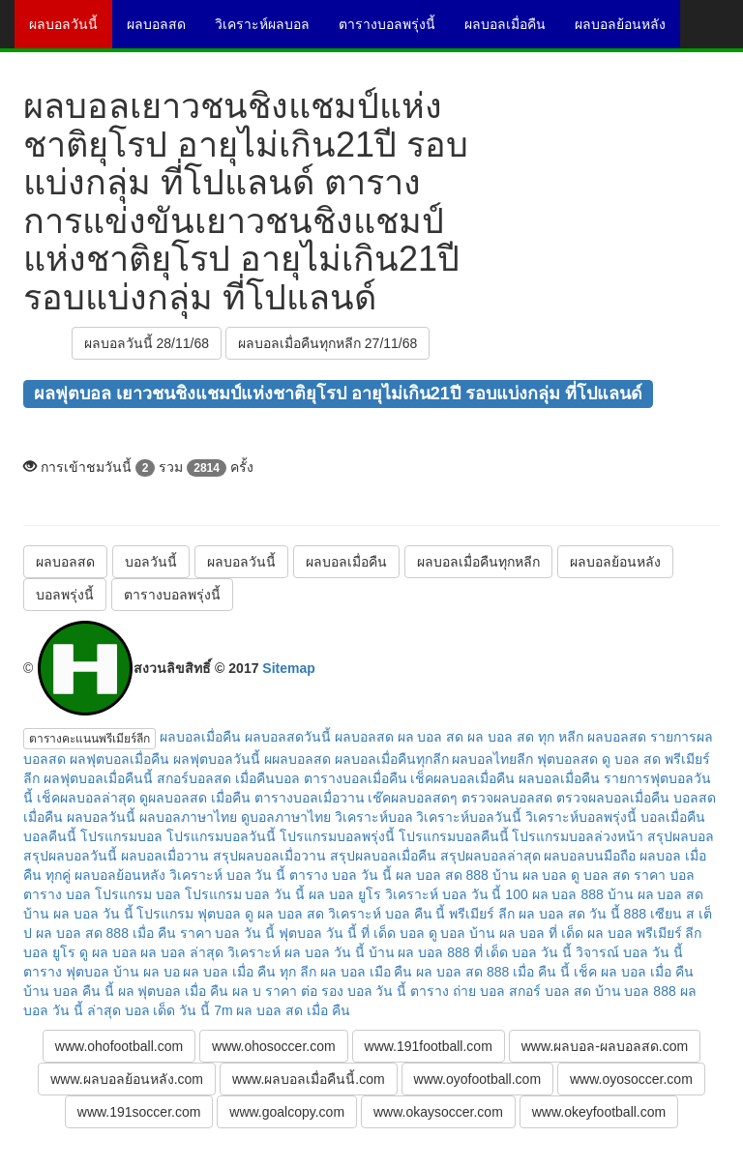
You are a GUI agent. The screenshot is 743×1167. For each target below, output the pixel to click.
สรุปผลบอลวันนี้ (70, 855)
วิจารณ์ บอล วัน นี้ (629, 952)
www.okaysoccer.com (438, 1112)
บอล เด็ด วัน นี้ (168, 1010)
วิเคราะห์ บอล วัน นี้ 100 (456, 894)
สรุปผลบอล (680, 836)
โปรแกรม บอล (138, 894)
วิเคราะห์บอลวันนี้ (468, 817)
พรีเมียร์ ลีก (482, 913)
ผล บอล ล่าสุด (181, 952)
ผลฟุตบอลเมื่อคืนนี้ (98, 778)
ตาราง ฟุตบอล (66, 971)
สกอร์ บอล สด (550, 991)
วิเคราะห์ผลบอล (269, 31)
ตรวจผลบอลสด (506, 797)
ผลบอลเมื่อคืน (512, 31)
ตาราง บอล (57, 894)
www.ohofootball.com (119, 1046)
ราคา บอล (664, 875)
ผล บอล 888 (568, 894)
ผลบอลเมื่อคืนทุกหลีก (478, 561)
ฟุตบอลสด (567, 759)
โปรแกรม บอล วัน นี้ (245, 894)
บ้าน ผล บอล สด (656, 894)
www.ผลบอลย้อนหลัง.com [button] (126, 1079)
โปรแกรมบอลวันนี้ (221, 836)
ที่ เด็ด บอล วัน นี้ (523, 952)
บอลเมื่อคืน (672, 817)
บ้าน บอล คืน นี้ (68, 991)
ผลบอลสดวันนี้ (288, 736)
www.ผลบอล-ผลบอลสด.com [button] (604, 1046)
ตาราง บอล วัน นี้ (340, 875)
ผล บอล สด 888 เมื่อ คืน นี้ (493, 971)
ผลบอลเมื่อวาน (165, 855)
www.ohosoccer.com (274, 1046)
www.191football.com (428, 1046)
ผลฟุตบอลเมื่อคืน (119, 759)
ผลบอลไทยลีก (492, 759)
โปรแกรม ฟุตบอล (188, 913)
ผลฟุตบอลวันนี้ (216, 759)
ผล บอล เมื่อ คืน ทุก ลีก (249, 971)
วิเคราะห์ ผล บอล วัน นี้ (296, 952)
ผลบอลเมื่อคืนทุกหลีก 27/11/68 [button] (327, 343)
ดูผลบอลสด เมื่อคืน (195, 797)
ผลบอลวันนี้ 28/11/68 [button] (146, 343)
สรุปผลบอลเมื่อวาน (269, 855)
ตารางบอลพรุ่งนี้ (394, 31)
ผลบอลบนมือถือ (590, 855)
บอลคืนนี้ (49, 836)
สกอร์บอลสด (194, 778)
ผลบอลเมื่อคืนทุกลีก (392, 759)
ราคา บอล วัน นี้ (228, 933)
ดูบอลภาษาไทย (286, 817)
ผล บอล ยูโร (345, 894)
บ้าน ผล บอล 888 (419, 952)
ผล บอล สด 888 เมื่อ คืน (106, 933)
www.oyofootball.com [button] (478, 1079)
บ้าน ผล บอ (146, 971)
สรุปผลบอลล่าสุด (490, 855)
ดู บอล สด (600, 875)
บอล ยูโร (49, 952)
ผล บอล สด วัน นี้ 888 (582, 913)
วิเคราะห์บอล (374, 817)
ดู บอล (447, 933)
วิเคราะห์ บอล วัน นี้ (227, 875)
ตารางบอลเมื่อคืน (355, 778)
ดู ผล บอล (108, 952)
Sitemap (288, 668)
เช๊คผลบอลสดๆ (413, 797)
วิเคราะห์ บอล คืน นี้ (387, 913)
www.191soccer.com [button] (139, 1112)
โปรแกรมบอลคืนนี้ (454, 836)
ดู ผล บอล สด (284, 913)
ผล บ (246, 991)
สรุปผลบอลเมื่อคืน (383, 855)
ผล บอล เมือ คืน (366, 971)
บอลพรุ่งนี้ (65, 594)
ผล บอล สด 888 (442, 875)
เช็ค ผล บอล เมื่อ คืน (634, 971)
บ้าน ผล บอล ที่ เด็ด (526, 933)
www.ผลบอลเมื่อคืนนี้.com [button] (308, 1079)
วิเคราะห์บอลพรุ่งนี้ (581, 817)
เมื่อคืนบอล (267, 778)
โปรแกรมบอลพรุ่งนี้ (337, 836)
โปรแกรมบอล (121, 836)
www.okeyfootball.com (599, 1112)
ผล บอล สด (431, 736)
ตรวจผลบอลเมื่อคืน (612, 797)
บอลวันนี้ (151, 561)
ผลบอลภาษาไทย (188, 817)
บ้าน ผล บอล (530, 875)
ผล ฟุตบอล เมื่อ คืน (173, 991)
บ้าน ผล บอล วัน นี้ (78, 913)
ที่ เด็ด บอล (393, 933)
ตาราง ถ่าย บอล (457, 991)
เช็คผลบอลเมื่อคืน (462, 778)
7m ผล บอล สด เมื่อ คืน (282, 1010)
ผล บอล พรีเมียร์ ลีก (644, 933)
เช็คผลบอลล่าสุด (86, 797)
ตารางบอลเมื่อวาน (309, 797)
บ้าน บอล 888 (635, 991)
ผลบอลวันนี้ (70, 31)
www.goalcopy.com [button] (286, 1112)
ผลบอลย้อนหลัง (627, 31)
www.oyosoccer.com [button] (631, 1079)
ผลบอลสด (163, 31)
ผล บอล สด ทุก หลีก (525, 736)
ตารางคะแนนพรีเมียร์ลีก (89, 738)
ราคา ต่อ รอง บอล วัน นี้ (335, 991)
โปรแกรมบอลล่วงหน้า (577, 836)
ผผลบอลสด (297, 759)
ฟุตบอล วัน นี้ (318, 933)
